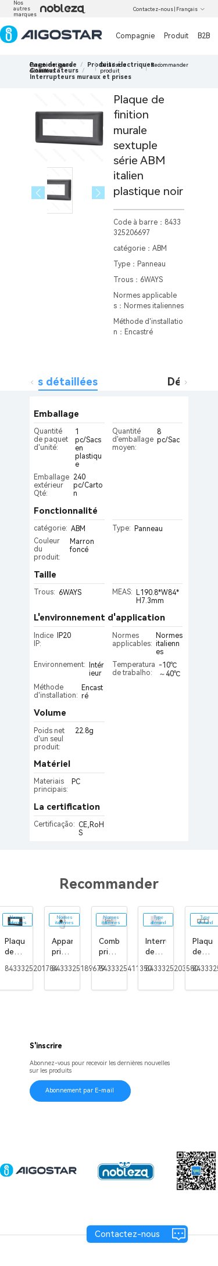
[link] (80, 77)
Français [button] (190, 9)
